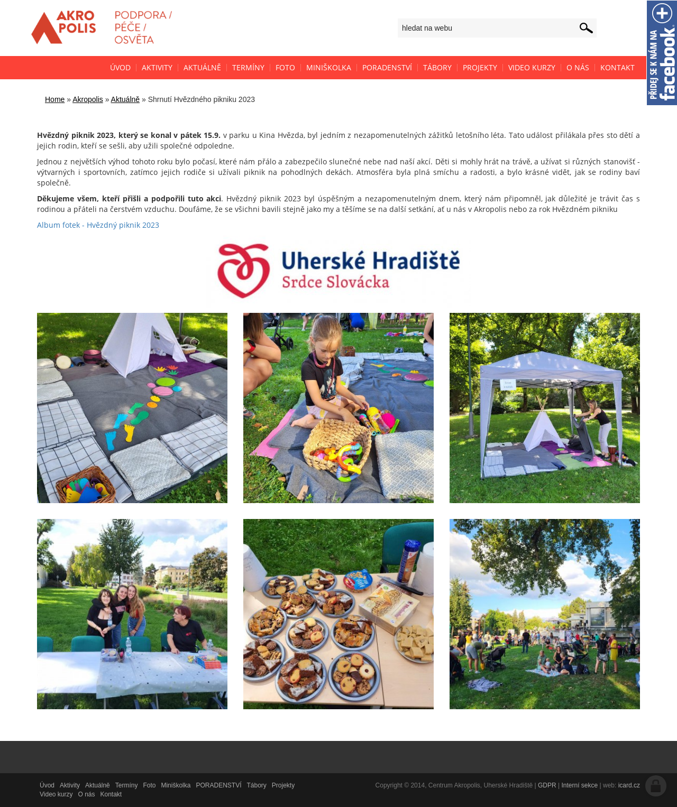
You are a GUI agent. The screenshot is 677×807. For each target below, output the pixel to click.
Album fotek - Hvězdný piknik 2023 (98, 225)
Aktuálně (125, 99)
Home (55, 99)
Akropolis (87, 99)
